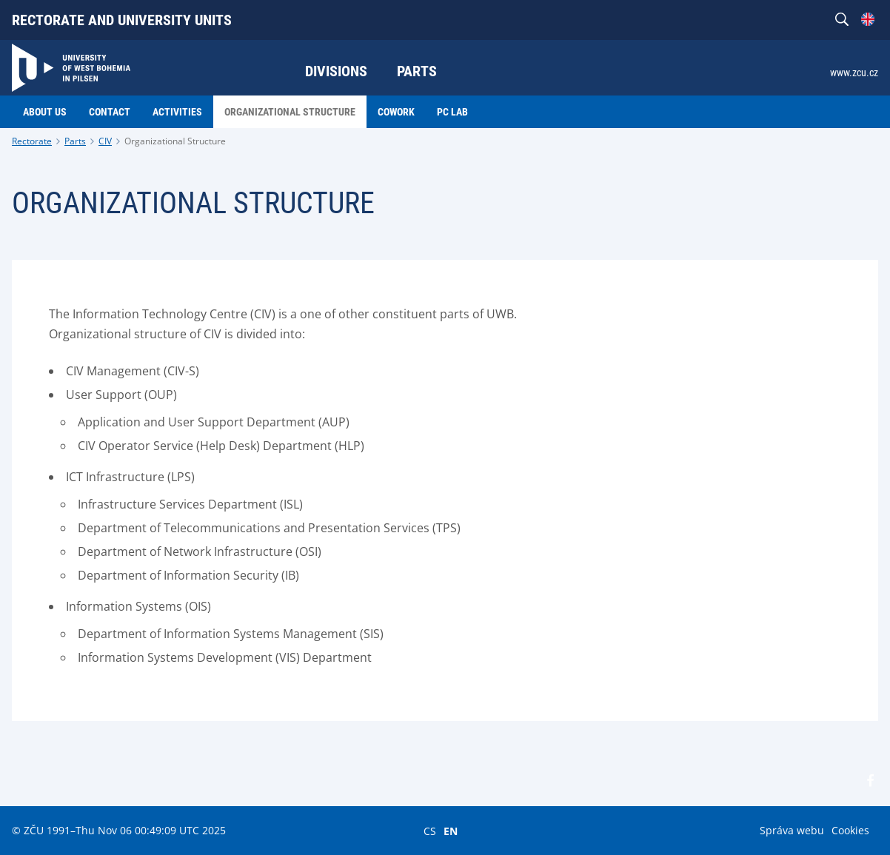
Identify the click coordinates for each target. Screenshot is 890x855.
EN (451, 830)
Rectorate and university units (122, 20)
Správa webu (792, 830)
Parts (75, 141)
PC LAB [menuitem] (452, 112)
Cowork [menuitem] (396, 112)
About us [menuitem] (45, 112)
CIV (105, 141)
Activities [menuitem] (177, 112)
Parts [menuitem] (417, 71)
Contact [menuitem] (109, 112)
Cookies (850, 830)
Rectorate (32, 141)
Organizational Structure (175, 141)
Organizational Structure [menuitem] (289, 112)
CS (430, 830)
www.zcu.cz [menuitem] (854, 72)
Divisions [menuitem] (336, 71)
